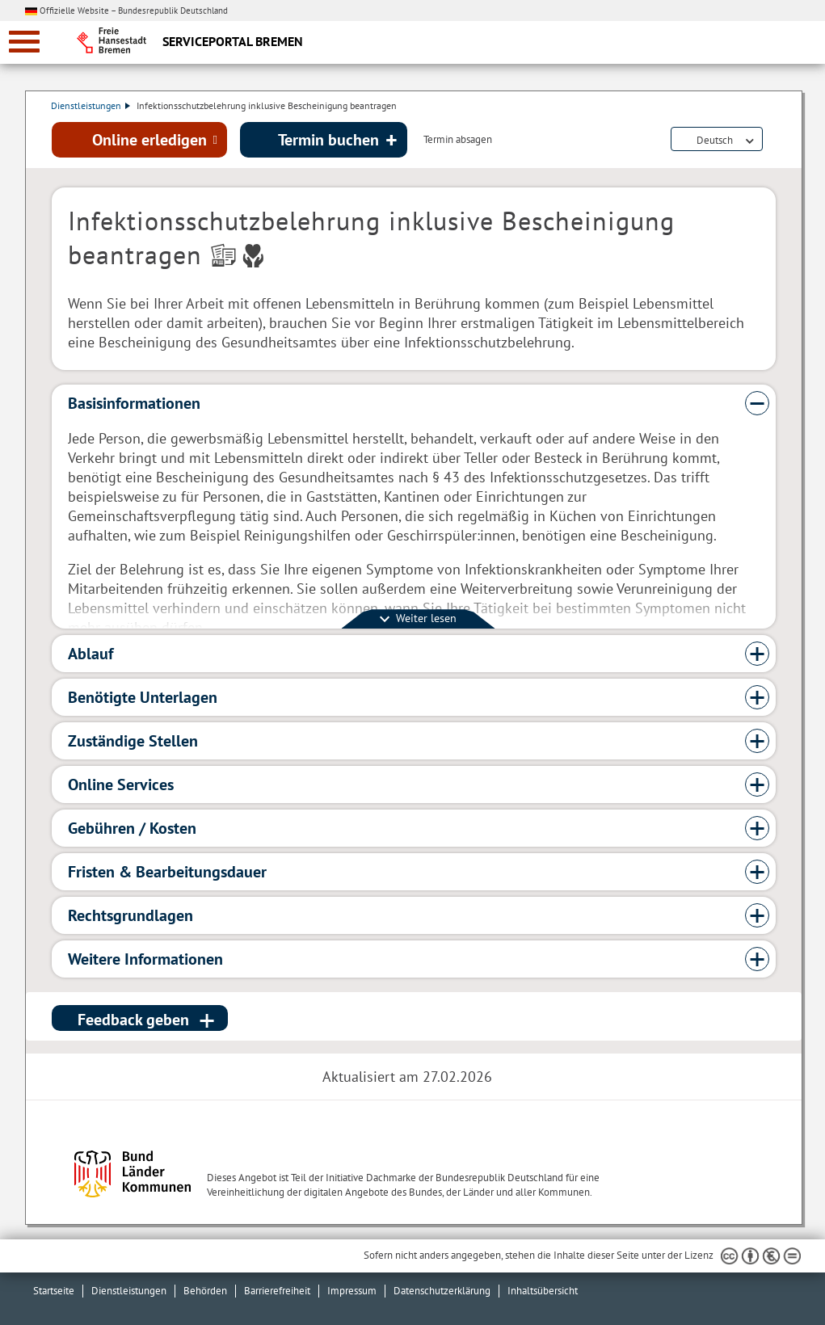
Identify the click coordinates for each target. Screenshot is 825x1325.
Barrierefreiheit (277, 1291)
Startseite (53, 1291)
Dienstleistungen (91, 105)
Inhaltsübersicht (542, 1291)
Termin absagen (457, 140)
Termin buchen (328, 139)
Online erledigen (149, 139)
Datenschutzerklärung (442, 1291)
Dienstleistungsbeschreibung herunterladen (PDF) (772, 141)
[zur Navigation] (24, 41)
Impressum (352, 1291)
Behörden (205, 1291)
